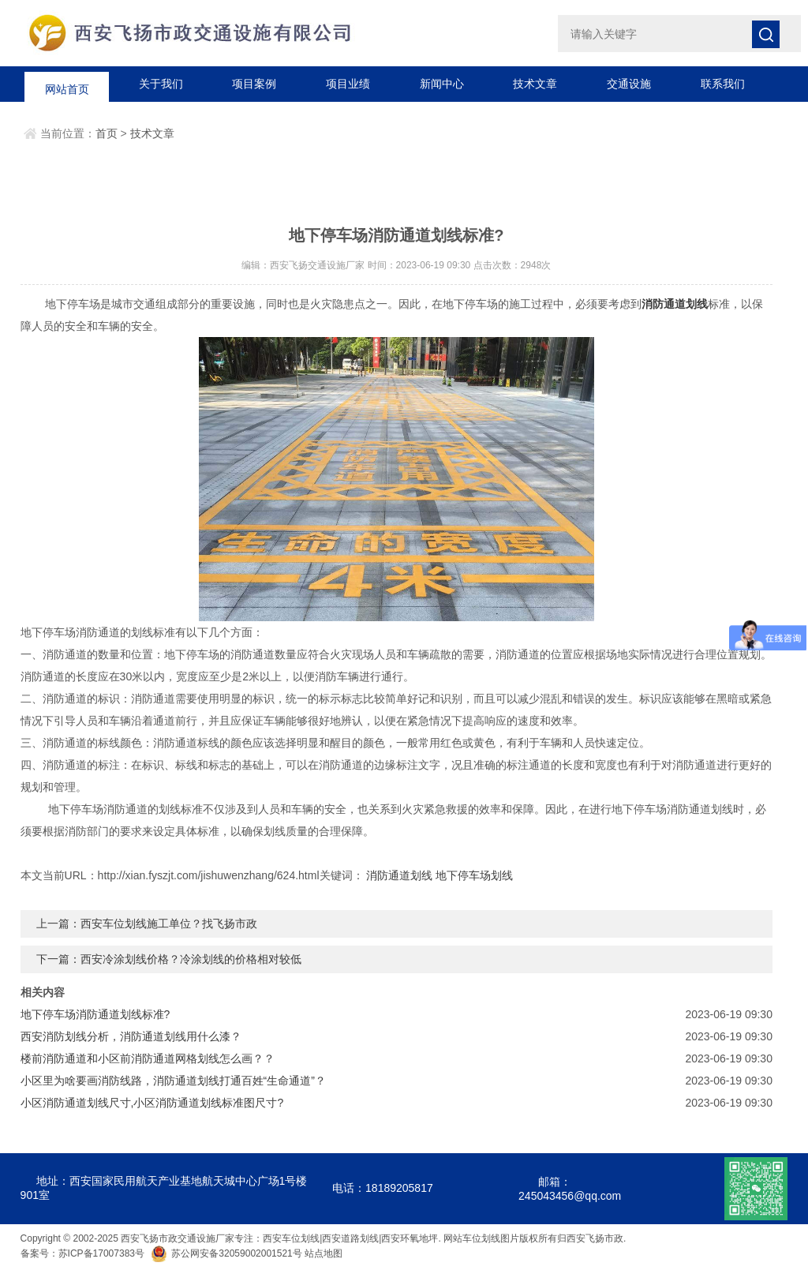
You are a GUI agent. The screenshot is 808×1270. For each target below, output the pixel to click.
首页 (106, 133)
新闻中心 (442, 83)
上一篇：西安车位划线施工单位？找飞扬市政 (146, 923)
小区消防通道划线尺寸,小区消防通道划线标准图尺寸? (152, 1102)
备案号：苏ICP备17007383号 (82, 1253)
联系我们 (723, 83)
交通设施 (629, 83)
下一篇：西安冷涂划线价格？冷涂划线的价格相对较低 (168, 959)
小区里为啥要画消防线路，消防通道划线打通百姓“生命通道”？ (173, 1080)
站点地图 (323, 1253)
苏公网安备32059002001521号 (228, 1253)
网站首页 (67, 83)
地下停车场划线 (474, 875)
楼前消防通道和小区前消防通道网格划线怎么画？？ (148, 1058)
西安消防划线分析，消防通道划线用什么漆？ (131, 1036)
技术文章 (535, 83)
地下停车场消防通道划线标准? (95, 1014)
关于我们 (161, 83)
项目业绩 (348, 83)
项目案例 (254, 83)
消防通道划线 (399, 875)
